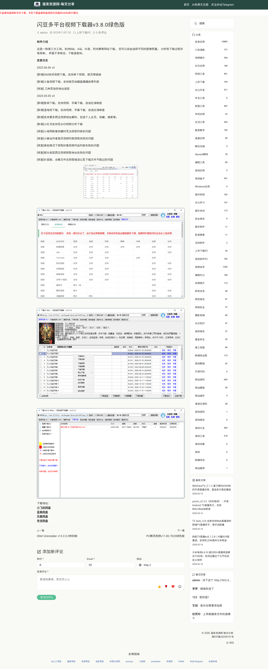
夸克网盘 (42, 521)
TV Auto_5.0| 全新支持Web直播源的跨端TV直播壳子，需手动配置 (211, 523)
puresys (129, 661)
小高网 (142, 661)
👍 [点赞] (159, 586)
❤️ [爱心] (173, 586)
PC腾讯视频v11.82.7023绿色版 (165, 536)
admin (44, 32)
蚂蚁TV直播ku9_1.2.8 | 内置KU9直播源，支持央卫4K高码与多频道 (210, 538)
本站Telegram (196, 661)
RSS (230, 642)
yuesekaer (155, 661)
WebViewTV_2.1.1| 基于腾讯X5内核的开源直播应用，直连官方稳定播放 (211, 487)
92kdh (181, 661)
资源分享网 (115, 661)
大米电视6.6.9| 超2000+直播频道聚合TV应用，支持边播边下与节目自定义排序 (211, 556)
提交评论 (46, 597)
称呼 (40, 559)
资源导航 (85, 661)
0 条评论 (101, 32)
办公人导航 (56, 661)
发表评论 (42, 571)
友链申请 (213, 661)
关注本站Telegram (222, 4)
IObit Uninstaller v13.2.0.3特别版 (57, 536)
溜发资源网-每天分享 (222, 633)
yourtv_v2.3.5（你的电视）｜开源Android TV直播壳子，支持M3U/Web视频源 (210, 505)
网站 (139, 559)
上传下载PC (83, 32)
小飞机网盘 (44, 507)
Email (91, 559)
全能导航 (100, 661)
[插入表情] (180, 586)
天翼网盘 (42, 516)
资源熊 (169, 661)
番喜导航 (71, 661)
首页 (186, 4)
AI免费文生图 (200, 4)
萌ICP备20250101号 (223, 636)
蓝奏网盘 (42, 512)
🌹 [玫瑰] (166, 586)
